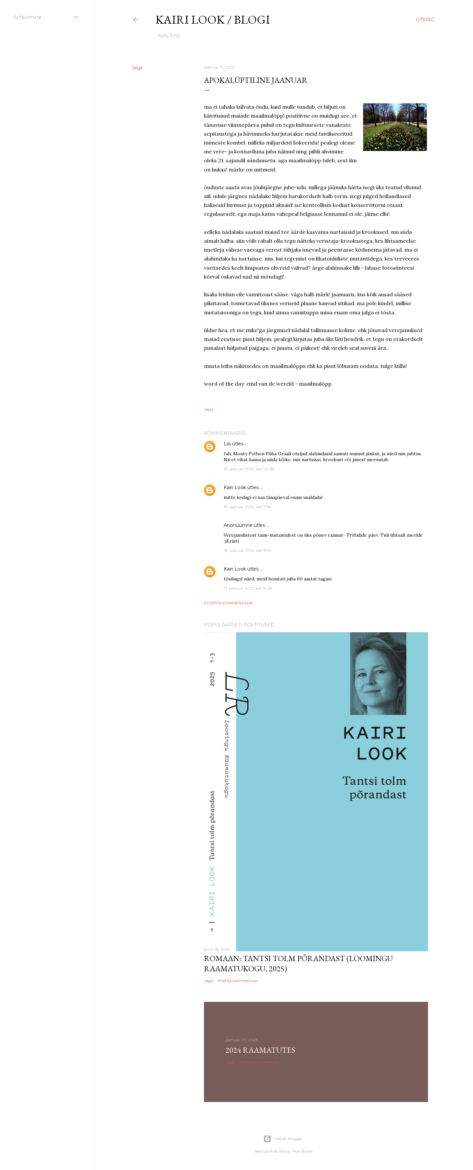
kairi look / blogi (212, 19)
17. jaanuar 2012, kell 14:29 (248, 588)
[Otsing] (425, 20)
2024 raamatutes (260, 1050)
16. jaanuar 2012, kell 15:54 (248, 550)
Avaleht (169, 36)
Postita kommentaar (228, 602)
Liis (227, 444)
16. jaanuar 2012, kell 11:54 (247, 506)
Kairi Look (235, 487)
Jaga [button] (137, 68)
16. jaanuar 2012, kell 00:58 (249, 468)
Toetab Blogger (283, 1139)
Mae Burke (302, 1151)
